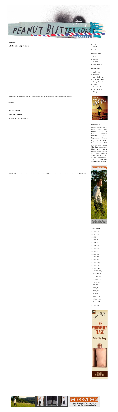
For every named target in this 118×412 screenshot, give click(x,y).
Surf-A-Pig (96, 72)
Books (105, 127)
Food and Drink (102, 143)
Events (105, 136)
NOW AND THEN (98, 79)
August (95, 282)
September (96, 279)
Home (47, 174)
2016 (95, 257)
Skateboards (104, 153)
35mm (99, 127)
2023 (95, 237)
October (95, 276)
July (94, 285)
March (95, 296)
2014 (95, 262)
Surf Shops (100, 155)
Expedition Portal (98, 87)
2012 (95, 268)
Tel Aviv (105, 157)
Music (105, 149)
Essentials (94, 136)
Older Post (82, 174)
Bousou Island (96, 129)
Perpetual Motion (96, 151)
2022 (95, 240)
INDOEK (96, 84)
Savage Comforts (98, 82)
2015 (95, 260)
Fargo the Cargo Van (96, 140)
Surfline (95, 59)
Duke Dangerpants (99, 133)
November (96, 273)
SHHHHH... (96, 74)
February (96, 299)
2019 (95, 248)
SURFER (96, 62)
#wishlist (94, 127)
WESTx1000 (95, 161)
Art (102, 127)
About (95, 47)
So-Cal (93, 155)
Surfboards (99, 157)
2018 (95, 251)
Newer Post (12, 174)
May (94, 290)
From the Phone (96, 145)
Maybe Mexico (103, 147)
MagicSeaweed (97, 64)
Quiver (95, 49)
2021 (95, 243)
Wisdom (103, 161)
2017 (95, 254)
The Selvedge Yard (98, 77)
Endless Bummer (98, 89)
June (94, 288)
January (95, 302)
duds (106, 131)
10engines (96, 92)
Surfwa (95, 57)
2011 (95, 305)
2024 (95, 234)
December (96, 271)
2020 (95, 245)
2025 (95, 231)
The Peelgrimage (99, 159)
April (94, 293)
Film (12, 102)
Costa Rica (100, 131)
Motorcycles (95, 149)
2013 (95, 265)
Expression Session (99, 138)
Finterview (94, 143)
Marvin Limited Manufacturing (30, 96)
